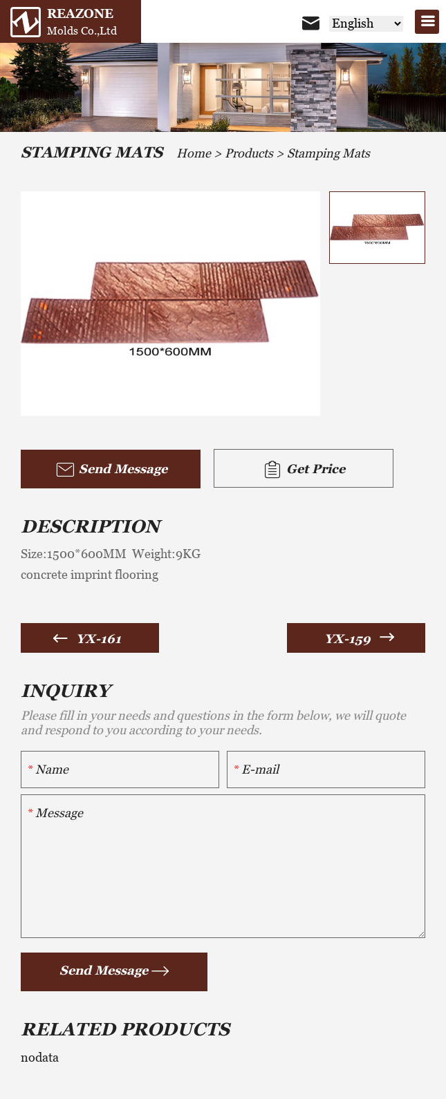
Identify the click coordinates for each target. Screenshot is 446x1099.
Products (249, 153)
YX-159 (347, 638)
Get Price (303, 469)
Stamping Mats (328, 153)
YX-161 (98, 638)
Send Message (111, 469)
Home (193, 153)
